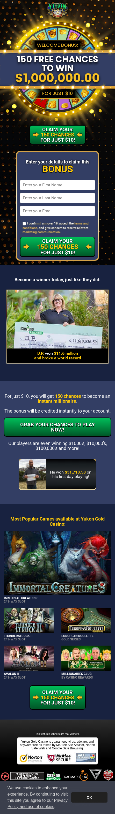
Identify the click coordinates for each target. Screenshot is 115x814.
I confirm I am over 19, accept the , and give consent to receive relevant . (56, 228)
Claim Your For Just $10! (57, 247)
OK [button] (89, 797)
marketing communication (41, 232)
